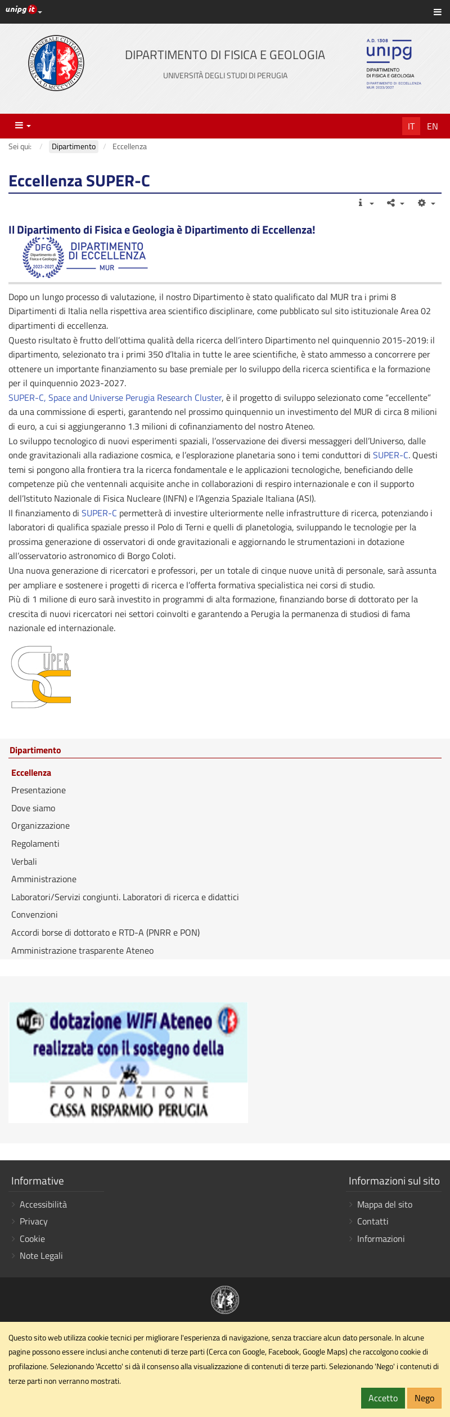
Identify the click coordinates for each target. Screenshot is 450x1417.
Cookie (32, 1238)
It (411, 126)
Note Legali (41, 1255)
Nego (424, 1398)
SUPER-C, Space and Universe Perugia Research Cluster (115, 397)
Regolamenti (35, 843)
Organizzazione (40, 825)
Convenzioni (34, 914)
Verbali (24, 861)
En (432, 126)
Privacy (34, 1221)
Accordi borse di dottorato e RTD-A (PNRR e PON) (105, 932)
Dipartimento (35, 750)
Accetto (383, 1398)
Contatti (373, 1221)
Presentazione (38, 790)
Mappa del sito (384, 1204)
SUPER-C (390, 455)
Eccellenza (31, 772)
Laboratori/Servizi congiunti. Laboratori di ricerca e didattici (125, 897)
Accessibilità (43, 1204)
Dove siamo (33, 808)
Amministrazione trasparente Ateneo (82, 950)
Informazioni (381, 1238)
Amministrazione (43, 879)
